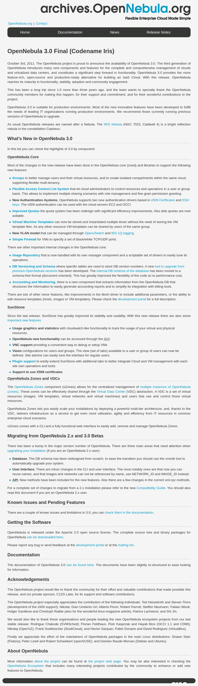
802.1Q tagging (122, 233)
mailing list (125, 545)
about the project (47, 661)
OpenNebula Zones (28, 387)
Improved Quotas (26, 211)
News (114, 32)
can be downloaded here (45, 537)
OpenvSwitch (94, 233)
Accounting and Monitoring (33, 282)
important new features (24, 320)
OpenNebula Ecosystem (25, 666)
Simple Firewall (24, 239)
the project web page (104, 661)
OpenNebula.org (20, 23)
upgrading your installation (26, 451)
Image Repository (26, 255)
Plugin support (24, 361)
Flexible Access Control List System (40, 189)
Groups (18, 178)
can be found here (80, 565)
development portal (132, 299)
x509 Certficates (163, 200)
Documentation (70, 32)
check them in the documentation (129, 512)
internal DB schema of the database (123, 271)
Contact (41, 23)
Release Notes (159, 32)
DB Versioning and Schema (33, 266)
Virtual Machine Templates (33, 222)
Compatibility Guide (151, 488)
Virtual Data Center (111, 391)
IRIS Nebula (113, 124)
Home (25, 32)
